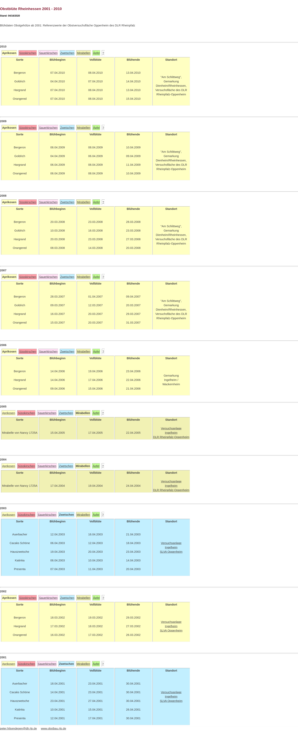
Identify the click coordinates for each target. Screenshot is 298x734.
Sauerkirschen (48, 53)
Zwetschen (67, 53)
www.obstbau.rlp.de (53, 728)
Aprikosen (8, 413)
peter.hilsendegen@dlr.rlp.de (18, 728)
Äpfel (96, 53)
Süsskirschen (27, 53)
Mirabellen (83, 53)
